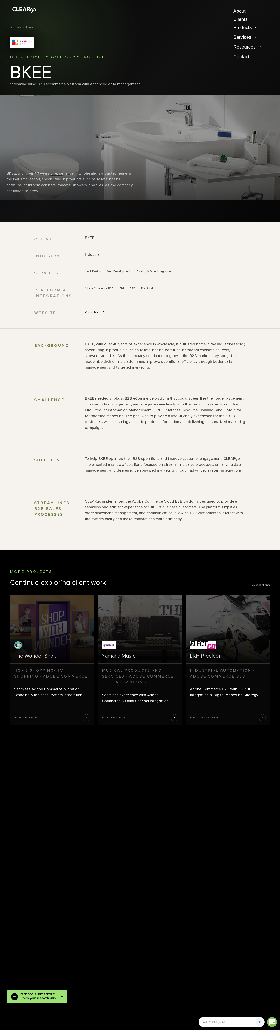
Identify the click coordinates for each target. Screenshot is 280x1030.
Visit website (95, 312)
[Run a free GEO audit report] (37, 996)
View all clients (261, 585)
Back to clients (21, 27)
